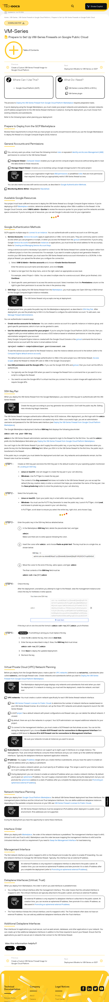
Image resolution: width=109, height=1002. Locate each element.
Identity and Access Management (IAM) (87, 152)
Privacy (58, 996)
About (32, 996)
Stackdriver (44, 189)
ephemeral (28, 777)
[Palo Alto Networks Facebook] (83, 990)
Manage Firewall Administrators (20, 315)
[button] (107, 802)
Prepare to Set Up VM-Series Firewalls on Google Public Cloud (73, 17)
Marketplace (23, 206)
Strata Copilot (95, 6)
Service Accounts (31, 237)
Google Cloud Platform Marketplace (36, 797)
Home (6, 17)
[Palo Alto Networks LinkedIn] (89, 990)
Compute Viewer (33, 161)
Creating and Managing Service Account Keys (32, 245)
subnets (13, 676)
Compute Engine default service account (24, 353)
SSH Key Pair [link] (88, 309)
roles (59, 152)
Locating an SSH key (28, 467)
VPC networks (61, 673)
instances (45, 243)
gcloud (76, 240)
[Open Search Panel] (72, 6)
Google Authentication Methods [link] (73, 185)
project (20, 713)
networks (83, 673)
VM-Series (13, 17)
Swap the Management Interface (63, 840)
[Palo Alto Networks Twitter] (95, 990)
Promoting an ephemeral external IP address (69, 869)
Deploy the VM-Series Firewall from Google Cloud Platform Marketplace (44, 103)
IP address (31, 760)
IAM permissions (60, 174)
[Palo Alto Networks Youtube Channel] (101, 990)
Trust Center (60, 999)
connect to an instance (38, 233)
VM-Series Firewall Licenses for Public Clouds (33, 703)
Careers (33, 999)
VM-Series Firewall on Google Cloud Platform (34, 17)
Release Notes (10, 998)
